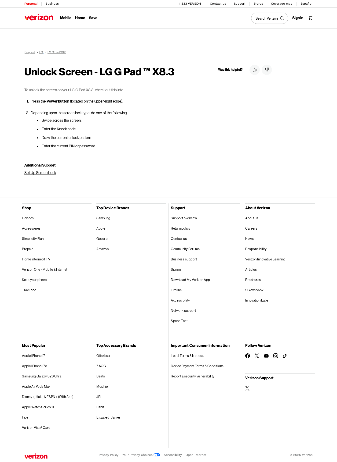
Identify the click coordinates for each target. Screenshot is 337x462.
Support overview (184, 218)
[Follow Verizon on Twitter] (257, 355)
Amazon (102, 249)
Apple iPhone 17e (34, 366)
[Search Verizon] (269, 18)
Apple (100, 228)
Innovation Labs (257, 300)
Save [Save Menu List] (93, 17)
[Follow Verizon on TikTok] (285, 356)
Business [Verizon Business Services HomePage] (52, 3)
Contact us (218, 3)
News (249, 239)
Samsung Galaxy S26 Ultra (41, 376)
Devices (28, 218)
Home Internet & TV (36, 259)
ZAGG (101, 366)
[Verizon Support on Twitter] (247, 388)
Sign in (176, 269)
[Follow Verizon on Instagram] (275, 355)
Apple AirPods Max (36, 386)
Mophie (102, 386)
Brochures (253, 280)
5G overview (254, 290)
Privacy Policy (108, 455)
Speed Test (179, 321)
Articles (251, 269)
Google (101, 239)
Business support (184, 259)
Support (239, 3)
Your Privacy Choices (141, 455)
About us (251, 218)
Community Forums (185, 249)
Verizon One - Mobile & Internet (44, 269)
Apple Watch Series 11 (38, 407)
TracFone (29, 290)
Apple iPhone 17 (33, 356)
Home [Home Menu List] (80, 17)
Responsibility (256, 249)
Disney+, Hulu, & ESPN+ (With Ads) (47, 397)
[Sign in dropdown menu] (297, 18)
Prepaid (28, 249)
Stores (258, 3)
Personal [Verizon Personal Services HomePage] (30, 3)
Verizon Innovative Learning (265, 259)
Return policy (180, 228)
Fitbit (100, 407)
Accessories (31, 228)
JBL (99, 397)
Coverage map (281, 3)
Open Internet (196, 455)
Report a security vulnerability (193, 376)
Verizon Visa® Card (36, 428)
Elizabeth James (108, 417)
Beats (100, 376)
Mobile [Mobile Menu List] (65, 17)
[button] (254, 70)
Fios (25, 417)
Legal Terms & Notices (187, 356)
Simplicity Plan (33, 239)
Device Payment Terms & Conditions (197, 366)
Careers (251, 228)
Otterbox (103, 356)
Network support (183, 311)
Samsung (103, 218)
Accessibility (180, 300)
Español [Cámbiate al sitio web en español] (306, 3)
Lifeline (176, 290)
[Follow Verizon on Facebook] (247, 355)
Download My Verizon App (190, 280)
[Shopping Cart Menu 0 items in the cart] (310, 18)
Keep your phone (34, 280)
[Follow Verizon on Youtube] (266, 356)
